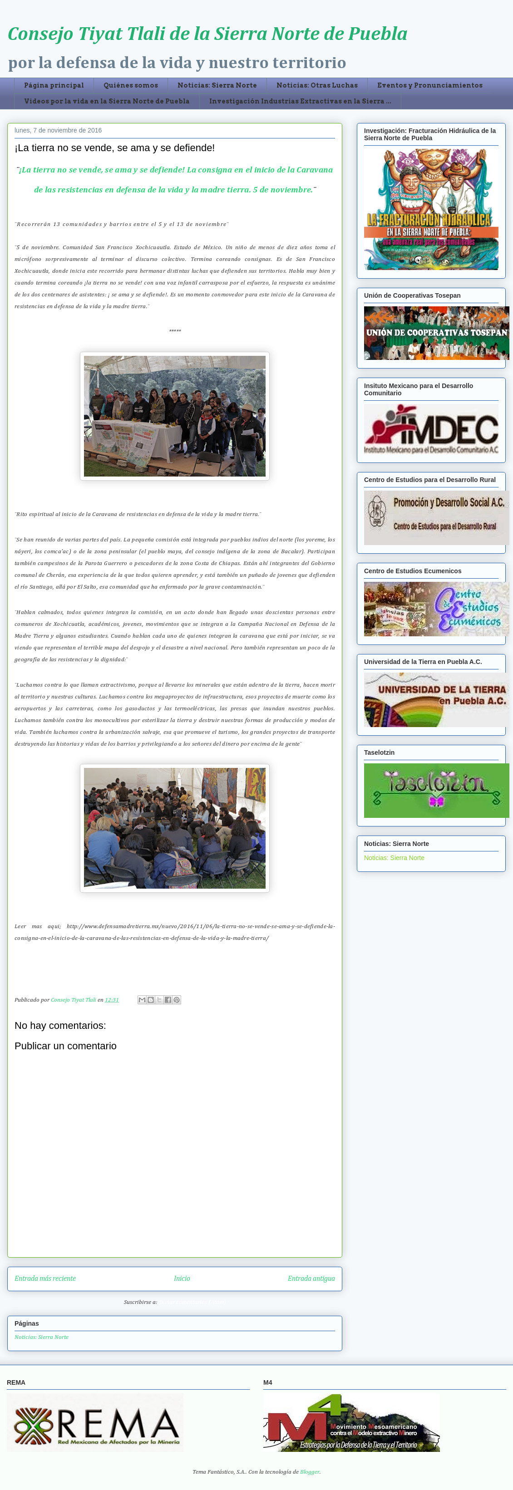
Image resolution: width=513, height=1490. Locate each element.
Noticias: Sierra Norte (217, 85)
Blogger (310, 1472)
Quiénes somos (131, 85)
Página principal (54, 85)
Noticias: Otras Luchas (317, 85)
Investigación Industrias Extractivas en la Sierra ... (300, 101)
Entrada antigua (311, 1278)
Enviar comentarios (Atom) (192, 1302)
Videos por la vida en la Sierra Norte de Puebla (107, 101)
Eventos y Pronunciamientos (430, 85)
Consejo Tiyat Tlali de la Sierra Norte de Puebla (207, 34)
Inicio (182, 1278)
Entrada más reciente (45, 1278)
